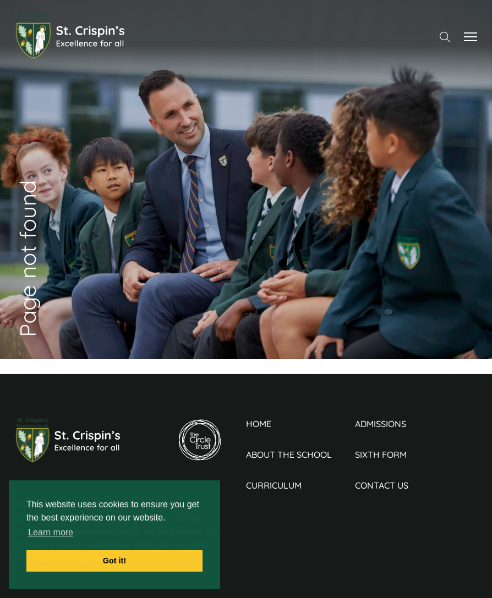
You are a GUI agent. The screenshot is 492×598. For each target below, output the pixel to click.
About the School (289, 454)
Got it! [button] (114, 560)
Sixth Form (381, 454)
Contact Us (381, 485)
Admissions (380, 423)
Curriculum (274, 485)
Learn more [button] (50, 532)
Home (258, 423)
